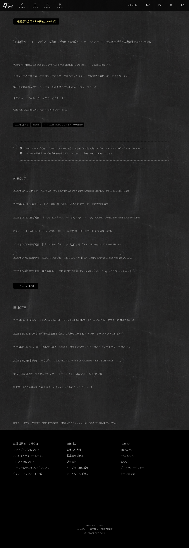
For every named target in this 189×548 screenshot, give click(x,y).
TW (148, 5)
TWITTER (125, 443)
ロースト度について (24, 461)
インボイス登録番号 (77, 467)
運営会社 (71, 461)
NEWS (36, 124)
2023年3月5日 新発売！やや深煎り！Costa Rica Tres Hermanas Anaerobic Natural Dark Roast (63, 360)
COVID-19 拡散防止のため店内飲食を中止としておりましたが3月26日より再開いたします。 (69, 153)
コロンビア (66, 124)
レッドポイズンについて (26, 449)
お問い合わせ (128, 473)
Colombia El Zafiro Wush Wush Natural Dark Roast (40, 109)
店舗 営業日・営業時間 (25, 443)
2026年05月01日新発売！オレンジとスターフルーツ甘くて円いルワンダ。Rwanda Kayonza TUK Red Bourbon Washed (76, 217)
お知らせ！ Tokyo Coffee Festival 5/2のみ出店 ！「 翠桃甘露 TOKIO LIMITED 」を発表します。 (63, 231)
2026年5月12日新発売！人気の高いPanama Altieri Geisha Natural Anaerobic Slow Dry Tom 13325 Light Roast (71, 190)
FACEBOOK (127, 455)
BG (183, 5)
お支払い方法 (74, 449)
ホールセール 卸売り (78, 473)
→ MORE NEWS (25, 285)
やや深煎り (78, 124)
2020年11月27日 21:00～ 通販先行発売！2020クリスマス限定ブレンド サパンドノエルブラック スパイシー (73, 347)
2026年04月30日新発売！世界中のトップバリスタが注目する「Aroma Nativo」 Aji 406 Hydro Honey (67, 244)
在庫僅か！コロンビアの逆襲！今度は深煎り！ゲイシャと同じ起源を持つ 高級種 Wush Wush (74, 423)
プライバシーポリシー (133, 467)
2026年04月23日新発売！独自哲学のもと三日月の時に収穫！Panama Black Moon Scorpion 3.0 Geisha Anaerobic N (74, 271)
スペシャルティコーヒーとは (28, 455)
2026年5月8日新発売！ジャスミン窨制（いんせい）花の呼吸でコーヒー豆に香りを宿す (60, 204)
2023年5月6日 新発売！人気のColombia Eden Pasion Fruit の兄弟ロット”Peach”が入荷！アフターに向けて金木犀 (73, 320)
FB (171, 5)
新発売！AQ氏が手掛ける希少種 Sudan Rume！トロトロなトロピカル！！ (53, 387)
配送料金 (71, 443)
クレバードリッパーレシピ (27, 473)
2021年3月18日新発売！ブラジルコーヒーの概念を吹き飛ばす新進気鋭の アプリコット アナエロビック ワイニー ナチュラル (84, 148)
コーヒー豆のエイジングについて (31, 467)
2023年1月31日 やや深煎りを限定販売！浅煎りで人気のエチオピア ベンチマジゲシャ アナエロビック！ (69, 333)
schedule (132, 5)
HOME (16, 423)
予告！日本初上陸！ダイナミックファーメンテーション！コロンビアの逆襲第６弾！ (58, 373)
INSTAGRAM (127, 449)
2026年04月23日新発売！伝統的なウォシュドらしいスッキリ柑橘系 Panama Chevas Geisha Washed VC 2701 (73, 257)
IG (159, 5)
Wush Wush (54, 124)
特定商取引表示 (75, 455)
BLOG (124, 461)
